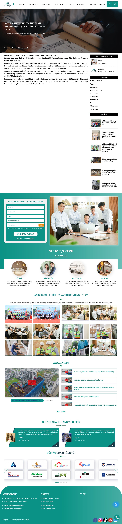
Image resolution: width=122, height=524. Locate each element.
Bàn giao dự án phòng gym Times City (109, 160)
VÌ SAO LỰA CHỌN (61, 251)
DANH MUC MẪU (96, 81)
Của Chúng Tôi (61, 452)
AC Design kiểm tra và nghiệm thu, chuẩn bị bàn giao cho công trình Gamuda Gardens (109, 147)
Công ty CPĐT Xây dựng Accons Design (15, 520)
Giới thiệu (20, 4)
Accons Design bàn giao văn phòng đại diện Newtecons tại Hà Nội (94, 372)
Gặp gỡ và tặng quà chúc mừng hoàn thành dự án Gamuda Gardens (109, 135)
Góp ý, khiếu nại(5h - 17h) (104, 56)
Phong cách (46, 4)
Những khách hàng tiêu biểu (61, 422)
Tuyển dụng (92, 4)
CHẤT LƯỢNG (77, 278)
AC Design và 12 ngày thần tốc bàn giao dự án (109, 122)
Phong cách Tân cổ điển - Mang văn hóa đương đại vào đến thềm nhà (95, 405)
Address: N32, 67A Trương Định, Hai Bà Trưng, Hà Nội (20, 498)
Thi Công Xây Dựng (49, 508)
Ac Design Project (96, 90)
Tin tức (69, 4)
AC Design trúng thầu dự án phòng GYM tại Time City (109, 172)
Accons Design (9, 494)
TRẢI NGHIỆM (48, 278)
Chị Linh (77, 438)
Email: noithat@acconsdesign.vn (14, 505)
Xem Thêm (61, 411)
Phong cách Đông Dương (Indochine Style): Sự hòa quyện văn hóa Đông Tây (94, 388)
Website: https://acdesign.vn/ (13, 508)
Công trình (33, 4)
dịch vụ (45, 494)
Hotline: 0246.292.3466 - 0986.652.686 (15, 502)
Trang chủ (7, 48)
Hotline (101, 69)
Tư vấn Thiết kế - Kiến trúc (51, 498)
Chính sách (94, 93)
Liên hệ (102, 4)
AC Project (80, 4)
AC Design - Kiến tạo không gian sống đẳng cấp (88, 380)
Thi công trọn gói (48, 505)
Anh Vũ (20, 438)
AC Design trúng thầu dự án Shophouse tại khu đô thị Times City (109, 185)
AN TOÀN (104, 278)
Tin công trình (23, 48)
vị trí (82, 494)
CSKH (100, 61)
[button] (116, 471)
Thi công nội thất (48, 502)
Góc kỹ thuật (58, 4)
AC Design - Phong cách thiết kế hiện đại (86, 397)
